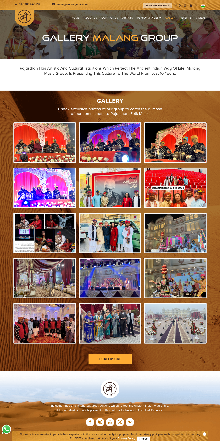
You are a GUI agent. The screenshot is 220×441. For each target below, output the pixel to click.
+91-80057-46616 (27, 4)
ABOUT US (90, 17)
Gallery (171, 17)
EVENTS (186, 17)
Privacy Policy (126, 438)
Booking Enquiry (157, 5)
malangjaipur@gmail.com (70, 4)
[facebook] (176, 5)
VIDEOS (200, 17)
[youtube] (191, 5)
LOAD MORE (110, 350)
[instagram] (185, 5)
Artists (127, 17)
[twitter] (120, 413)
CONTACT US (109, 17)
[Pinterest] (196, 5)
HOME (75, 17)
